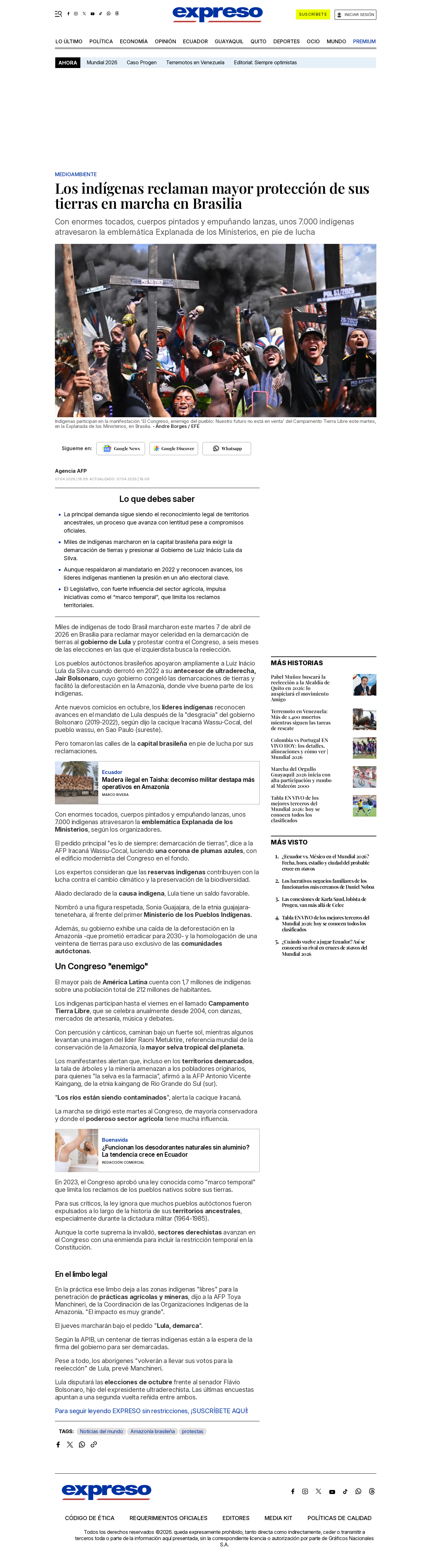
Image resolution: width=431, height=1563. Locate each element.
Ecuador (195, 41)
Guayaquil (229, 41)
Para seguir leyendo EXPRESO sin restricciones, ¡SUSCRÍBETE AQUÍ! (151, 1411)
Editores (236, 1518)
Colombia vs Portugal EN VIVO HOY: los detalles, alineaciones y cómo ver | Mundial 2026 (299, 748)
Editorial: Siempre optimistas (265, 62)
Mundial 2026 (102, 62)
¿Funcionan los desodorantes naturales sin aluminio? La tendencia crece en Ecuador (176, 1151)
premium (364, 41)
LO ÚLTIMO (69, 41)
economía (134, 41)
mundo (336, 41)
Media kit (279, 1518)
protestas (192, 1431)
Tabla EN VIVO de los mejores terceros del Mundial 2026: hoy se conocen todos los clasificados (295, 809)
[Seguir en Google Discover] (173, 448)
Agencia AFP (71, 470)
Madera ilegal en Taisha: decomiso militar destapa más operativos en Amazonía (178, 783)
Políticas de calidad (340, 1518)
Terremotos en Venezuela (195, 62)
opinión (165, 41)
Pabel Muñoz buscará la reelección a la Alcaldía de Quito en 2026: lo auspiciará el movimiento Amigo (300, 688)
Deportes (286, 41)
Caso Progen (142, 62)
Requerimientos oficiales (168, 1518)
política (101, 41)
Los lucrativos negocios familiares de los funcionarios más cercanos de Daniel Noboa (328, 883)
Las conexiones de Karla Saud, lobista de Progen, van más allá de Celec (324, 902)
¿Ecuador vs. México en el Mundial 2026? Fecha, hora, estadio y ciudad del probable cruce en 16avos (325, 862)
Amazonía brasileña (152, 1431)
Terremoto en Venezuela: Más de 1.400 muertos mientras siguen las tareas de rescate (301, 719)
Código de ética (90, 1518)
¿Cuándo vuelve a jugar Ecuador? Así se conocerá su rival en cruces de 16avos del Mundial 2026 (324, 947)
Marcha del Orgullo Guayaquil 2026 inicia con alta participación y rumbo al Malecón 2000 (301, 777)
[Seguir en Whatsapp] (226, 448)
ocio (313, 41)
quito (259, 41)
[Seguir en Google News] (120, 448)
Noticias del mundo (101, 1431)
